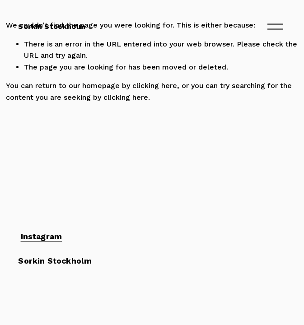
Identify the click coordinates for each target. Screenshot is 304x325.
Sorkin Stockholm (51, 26)
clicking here (154, 85)
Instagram (41, 236)
